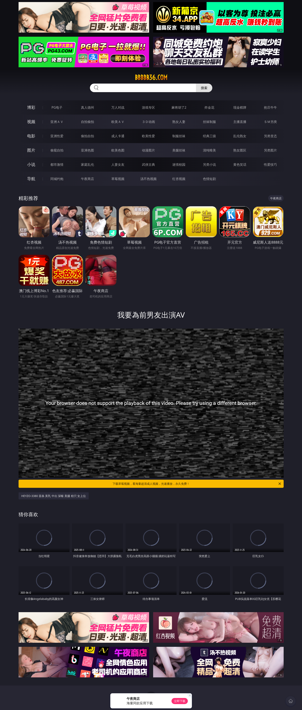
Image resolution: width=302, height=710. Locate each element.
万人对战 (117, 107)
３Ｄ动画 (148, 121)
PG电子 (57, 107)
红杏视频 (178, 179)
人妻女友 (117, 164)
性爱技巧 (270, 164)
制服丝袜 (178, 136)
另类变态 (270, 136)
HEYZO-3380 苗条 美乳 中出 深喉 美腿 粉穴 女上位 (53, 496)
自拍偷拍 (87, 121)
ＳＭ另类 (270, 121)
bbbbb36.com (151, 77)
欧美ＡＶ (117, 121)
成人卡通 (117, 136)
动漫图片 (148, 150)
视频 (31, 121)
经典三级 (209, 136)
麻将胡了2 (178, 107)
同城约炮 (56, 179)
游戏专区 (148, 107)
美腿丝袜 (178, 150)
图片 (31, 150)
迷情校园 (178, 164)
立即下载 (179, 701)
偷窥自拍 (56, 150)
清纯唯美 (209, 150)
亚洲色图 (87, 150)
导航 (31, 178)
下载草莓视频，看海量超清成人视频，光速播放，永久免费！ (197, 483)
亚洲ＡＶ (56, 121)
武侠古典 (148, 164)
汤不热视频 (148, 179)
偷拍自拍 (87, 136)
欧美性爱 (148, 136)
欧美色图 (117, 150)
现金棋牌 (239, 107)
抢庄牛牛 (270, 107)
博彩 (31, 107)
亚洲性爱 (56, 136)
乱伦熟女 (239, 136)
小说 (31, 164)
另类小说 (209, 164)
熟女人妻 (178, 121)
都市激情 (56, 164)
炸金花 (209, 107)
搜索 (204, 88)
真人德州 (87, 107)
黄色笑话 (239, 164)
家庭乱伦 (87, 164)
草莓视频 (117, 179)
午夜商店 (87, 179)
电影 (31, 136)
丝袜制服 (209, 121)
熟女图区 (239, 150)
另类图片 (270, 150)
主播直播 (239, 121)
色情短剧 (209, 179)
